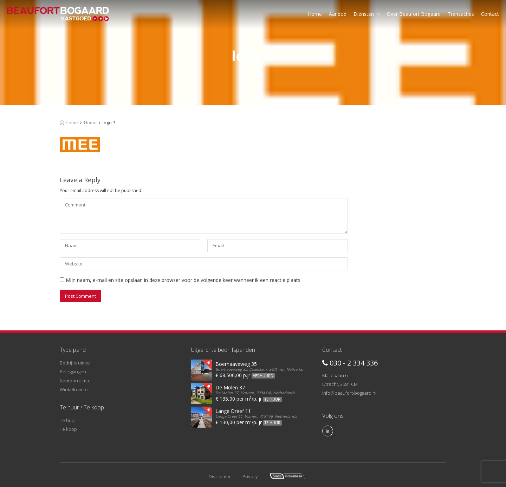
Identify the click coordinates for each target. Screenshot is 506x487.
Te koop (68, 429)
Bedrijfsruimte (75, 363)
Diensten (366, 14)
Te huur (68, 420)
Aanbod (337, 14)
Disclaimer (220, 476)
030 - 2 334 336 (350, 363)
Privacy (250, 476)
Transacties (461, 14)
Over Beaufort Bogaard (414, 14)
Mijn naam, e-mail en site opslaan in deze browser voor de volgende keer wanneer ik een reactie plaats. (183, 280)
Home (315, 14)
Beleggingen (73, 371)
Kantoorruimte (75, 380)
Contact (490, 14)
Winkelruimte (74, 389)
